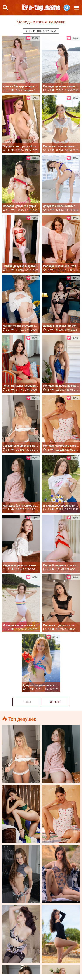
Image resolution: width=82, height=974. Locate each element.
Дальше (55, 701)
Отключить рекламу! (41, 31)
